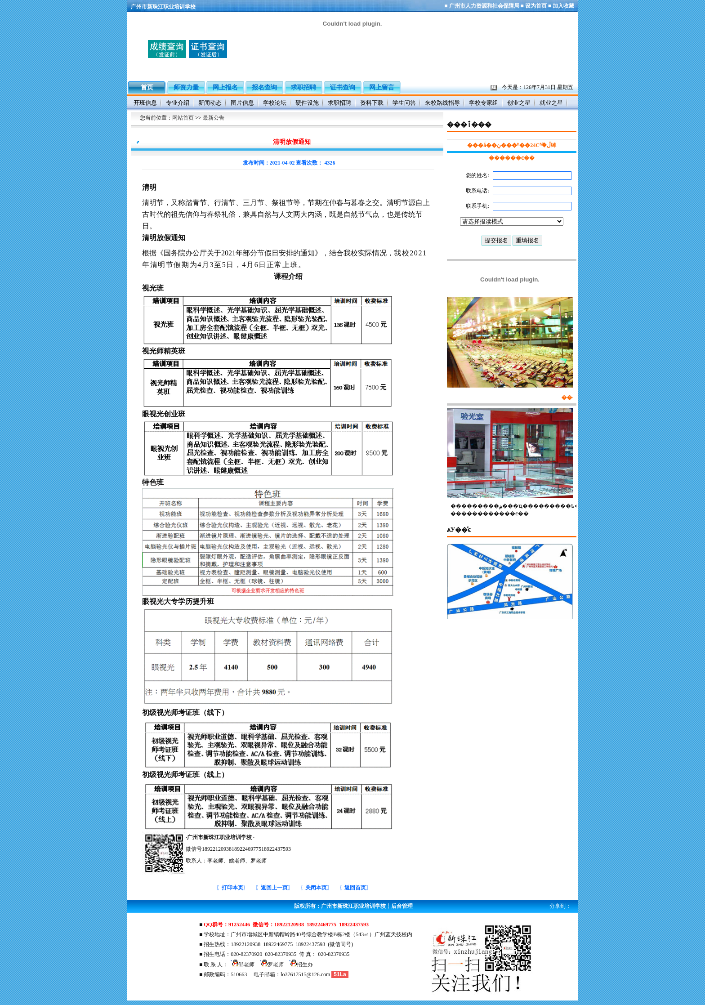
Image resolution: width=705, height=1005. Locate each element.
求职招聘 (303, 87)
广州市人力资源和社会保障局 (484, 6)
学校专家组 (483, 102)
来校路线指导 (442, 102)
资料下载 (372, 102)
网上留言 (381, 87)
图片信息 (242, 102)
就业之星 (551, 102)
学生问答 (404, 102)
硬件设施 (307, 102)
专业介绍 (177, 102)
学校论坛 (274, 102)
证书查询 (342, 87)
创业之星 (519, 102)
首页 (147, 86)
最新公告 (213, 118)
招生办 (299, 964)
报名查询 (264, 87)
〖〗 (232, 887)
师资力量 (186, 87)
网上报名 (225, 87)
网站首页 (183, 118)
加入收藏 (563, 6)
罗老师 (270, 964)
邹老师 (241, 964)
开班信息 (145, 102)
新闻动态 (210, 102)
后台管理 (402, 906)
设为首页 (536, 6)
